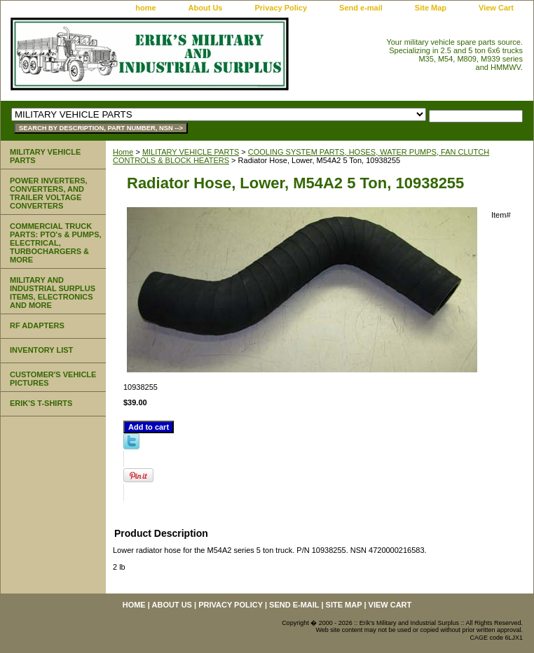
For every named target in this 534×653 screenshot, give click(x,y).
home (145, 7)
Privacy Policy (280, 7)
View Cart (496, 7)
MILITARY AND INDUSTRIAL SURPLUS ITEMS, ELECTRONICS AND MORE (52, 292)
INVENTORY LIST (41, 350)
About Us (206, 7)
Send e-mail (361, 7)
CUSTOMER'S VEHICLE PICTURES (53, 378)
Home (123, 152)
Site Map (430, 7)
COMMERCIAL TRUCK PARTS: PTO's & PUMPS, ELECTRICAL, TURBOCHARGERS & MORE (56, 243)
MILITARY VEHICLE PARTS (190, 152)
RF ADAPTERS (37, 325)
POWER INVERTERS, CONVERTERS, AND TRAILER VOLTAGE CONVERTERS (49, 193)
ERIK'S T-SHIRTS (41, 403)
